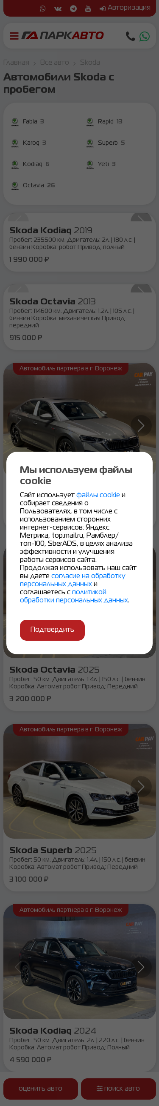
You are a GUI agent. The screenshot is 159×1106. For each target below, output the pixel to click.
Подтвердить (52, 630)
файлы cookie (99, 496)
